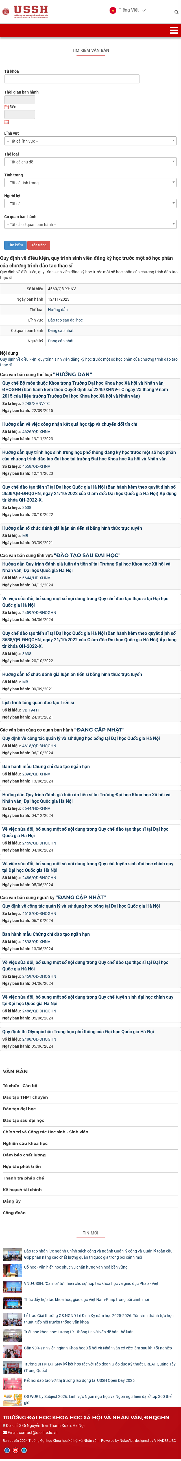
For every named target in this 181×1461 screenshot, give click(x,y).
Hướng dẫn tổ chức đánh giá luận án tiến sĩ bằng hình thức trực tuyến (72, 530)
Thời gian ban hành (21, 94)
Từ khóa (11, 73)
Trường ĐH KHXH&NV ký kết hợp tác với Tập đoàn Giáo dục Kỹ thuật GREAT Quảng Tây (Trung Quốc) (100, 1369)
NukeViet (127, 1442)
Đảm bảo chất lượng (24, 1157)
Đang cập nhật (61, 332)
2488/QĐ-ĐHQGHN (39, 1041)
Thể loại (11, 156)
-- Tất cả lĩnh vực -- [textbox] (22, 143)
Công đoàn (14, 1214)
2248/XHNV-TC (36, 405)
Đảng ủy (12, 1203)
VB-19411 (31, 712)
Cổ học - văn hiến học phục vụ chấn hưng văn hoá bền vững (76, 1269)
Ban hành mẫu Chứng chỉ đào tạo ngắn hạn (46, 768)
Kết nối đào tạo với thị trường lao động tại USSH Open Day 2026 (79, 1382)
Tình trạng (13, 177)
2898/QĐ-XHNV (36, 775)
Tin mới (90, 1235)
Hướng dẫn (58, 311)
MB (25, 537)
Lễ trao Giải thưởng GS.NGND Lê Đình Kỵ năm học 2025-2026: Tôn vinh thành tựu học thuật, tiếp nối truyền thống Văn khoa (98, 1320)
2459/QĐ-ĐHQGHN (39, 614)
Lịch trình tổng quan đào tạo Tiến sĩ (38, 704)
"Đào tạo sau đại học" (87, 557)
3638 (26, 509)
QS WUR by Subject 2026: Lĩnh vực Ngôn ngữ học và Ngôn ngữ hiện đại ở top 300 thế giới (97, 1401)
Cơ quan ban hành (20, 218)
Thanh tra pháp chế (23, 1180)
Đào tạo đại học (19, 1110)
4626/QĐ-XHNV (36, 433)
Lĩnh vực (11, 135)
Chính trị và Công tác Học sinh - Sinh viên (45, 1133)
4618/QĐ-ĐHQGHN (39, 747)
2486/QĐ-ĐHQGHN (39, 879)
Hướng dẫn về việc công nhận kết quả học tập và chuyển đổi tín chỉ (69, 426)
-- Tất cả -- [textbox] (15, 205)
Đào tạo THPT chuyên (25, 1099)
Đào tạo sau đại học (65, 322)
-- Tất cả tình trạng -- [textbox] (24, 185)
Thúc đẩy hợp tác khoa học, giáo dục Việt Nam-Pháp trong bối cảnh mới (86, 1301)
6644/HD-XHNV (36, 580)
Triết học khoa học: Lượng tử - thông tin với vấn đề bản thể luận (79, 1333)
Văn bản (15, 1073)
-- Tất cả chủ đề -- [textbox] (21, 164)
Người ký (12, 198)
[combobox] (90, 142)
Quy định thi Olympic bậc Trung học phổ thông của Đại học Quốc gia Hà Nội (78, 1033)
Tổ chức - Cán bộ (20, 1087)
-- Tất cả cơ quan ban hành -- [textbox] (31, 226)
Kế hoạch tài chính (22, 1191)
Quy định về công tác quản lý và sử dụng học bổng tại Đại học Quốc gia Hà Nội (81, 740)
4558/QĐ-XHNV (36, 468)
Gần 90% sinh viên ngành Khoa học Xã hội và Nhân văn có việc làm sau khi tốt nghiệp (98, 1349)
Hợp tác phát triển (22, 1168)
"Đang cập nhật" (99, 731)
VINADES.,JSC (165, 1442)
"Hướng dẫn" (72, 376)
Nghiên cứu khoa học (25, 1145)
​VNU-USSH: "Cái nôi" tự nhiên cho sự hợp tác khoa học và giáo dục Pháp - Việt (91, 1285)
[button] (123, 11)
